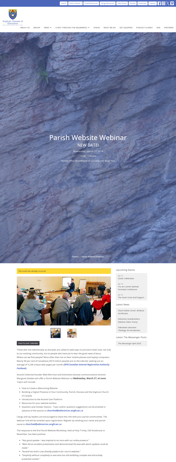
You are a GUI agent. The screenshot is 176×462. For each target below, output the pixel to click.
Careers (153, 3)
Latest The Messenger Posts (131, 337)
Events (75, 256)
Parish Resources (91, 3)
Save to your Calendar (28, 343)
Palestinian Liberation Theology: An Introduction (129, 329)
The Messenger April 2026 (129, 343)
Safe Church (122, 3)
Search (63, 3)
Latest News (122, 304)
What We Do (110, 27)
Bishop (37, 27)
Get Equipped (125, 27)
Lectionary (142, 3)
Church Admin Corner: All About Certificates (131, 312)
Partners (168, 27)
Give (158, 27)
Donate (132, 3)
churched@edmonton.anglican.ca (65, 410)
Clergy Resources (107, 3)
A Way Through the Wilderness (73, 27)
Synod (96, 27)
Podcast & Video (144, 27)
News (48, 27)
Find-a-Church (75, 3)
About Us (25, 27)
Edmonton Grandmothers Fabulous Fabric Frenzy (129, 320)
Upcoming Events (125, 269)
